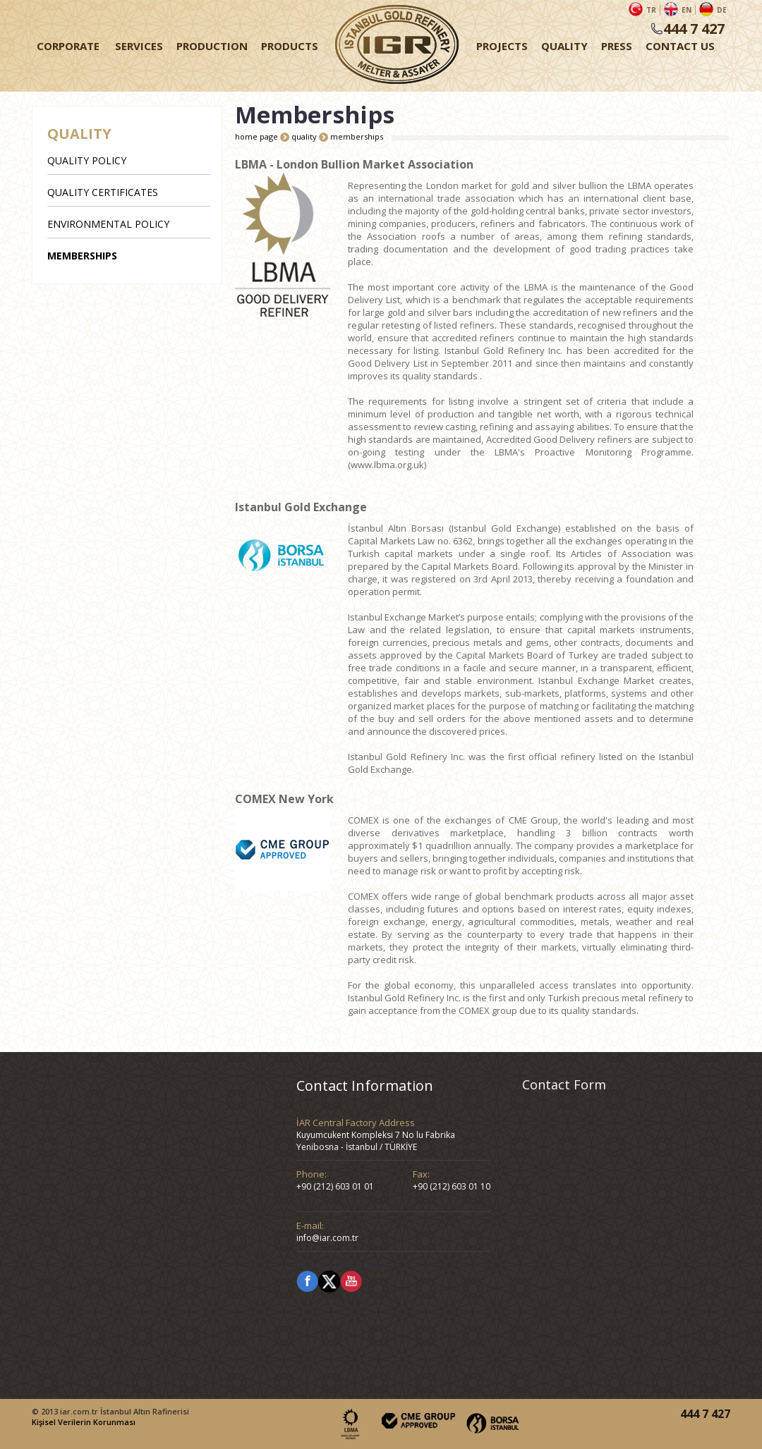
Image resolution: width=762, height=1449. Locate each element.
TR (651, 10)
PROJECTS (502, 46)
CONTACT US (680, 46)
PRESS (616, 46)
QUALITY (564, 46)
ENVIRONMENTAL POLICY (108, 224)
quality (305, 136)
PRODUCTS (289, 46)
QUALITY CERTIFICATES (102, 192)
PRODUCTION (212, 46)
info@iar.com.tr (327, 1238)
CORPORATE (68, 46)
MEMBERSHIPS (82, 255)
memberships (356, 136)
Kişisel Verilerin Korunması (83, 1422)
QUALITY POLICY (86, 160)
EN (686, 10)
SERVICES (139, 46)
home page (257, 136)
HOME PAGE (397, 46)
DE (722, 10)
